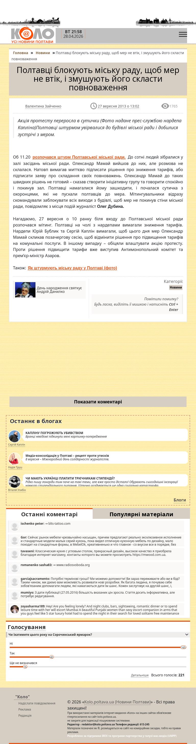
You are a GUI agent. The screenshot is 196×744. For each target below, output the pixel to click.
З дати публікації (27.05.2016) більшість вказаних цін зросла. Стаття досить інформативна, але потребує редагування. (92, 595)
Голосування (27, 627)
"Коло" (22, 697)
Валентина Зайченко (43, 106)
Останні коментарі (49, 514)
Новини (176, 287)
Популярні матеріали (141, 514)
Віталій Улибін (17, 490)
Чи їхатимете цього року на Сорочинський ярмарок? (98, 634)
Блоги (180, 500)
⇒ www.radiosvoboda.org (50, 568)
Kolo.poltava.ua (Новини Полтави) (117, 702)
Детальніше (140, 675)
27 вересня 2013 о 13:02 (118, 106)
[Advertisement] (98, 360)
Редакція (24, 715)
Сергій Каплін (16, 444)
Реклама (24, 709)
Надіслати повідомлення (36, 703)
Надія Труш (15, 467)
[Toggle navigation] (183, 33)
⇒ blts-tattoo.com (40, 526)
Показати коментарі (98, 402)
